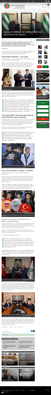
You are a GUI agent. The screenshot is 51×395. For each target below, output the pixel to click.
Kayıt (33, 1)
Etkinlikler (20, 11)
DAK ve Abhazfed (5, 251)
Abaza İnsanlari (14, 11)
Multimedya (39, 11)
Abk (43, 7)
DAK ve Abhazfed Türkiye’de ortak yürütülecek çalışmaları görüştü (25, 345)
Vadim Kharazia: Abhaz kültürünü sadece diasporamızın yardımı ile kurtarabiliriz (9, 349)
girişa (3, 335)
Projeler (25, 11)
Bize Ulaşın (12, 390)
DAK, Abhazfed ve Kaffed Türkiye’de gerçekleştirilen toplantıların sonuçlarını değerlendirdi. (26, 349)
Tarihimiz (34, 11)
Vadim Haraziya (7, 14)
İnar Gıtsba (20, 329)
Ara (48, 7)
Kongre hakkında (7, 11)
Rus (43, 4)
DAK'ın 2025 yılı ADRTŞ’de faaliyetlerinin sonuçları (42, 97)
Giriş (28, 1)
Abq (45, 7)
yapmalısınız (10, 335)
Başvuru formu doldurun (43, 126)
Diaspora (29, 11)
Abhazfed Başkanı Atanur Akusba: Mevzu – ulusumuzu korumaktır (9, 345)
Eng (45, 4)
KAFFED (27, 251)
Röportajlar (44, 11)
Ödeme (42, 119)
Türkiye (3, 39)
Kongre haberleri (6, 391)
